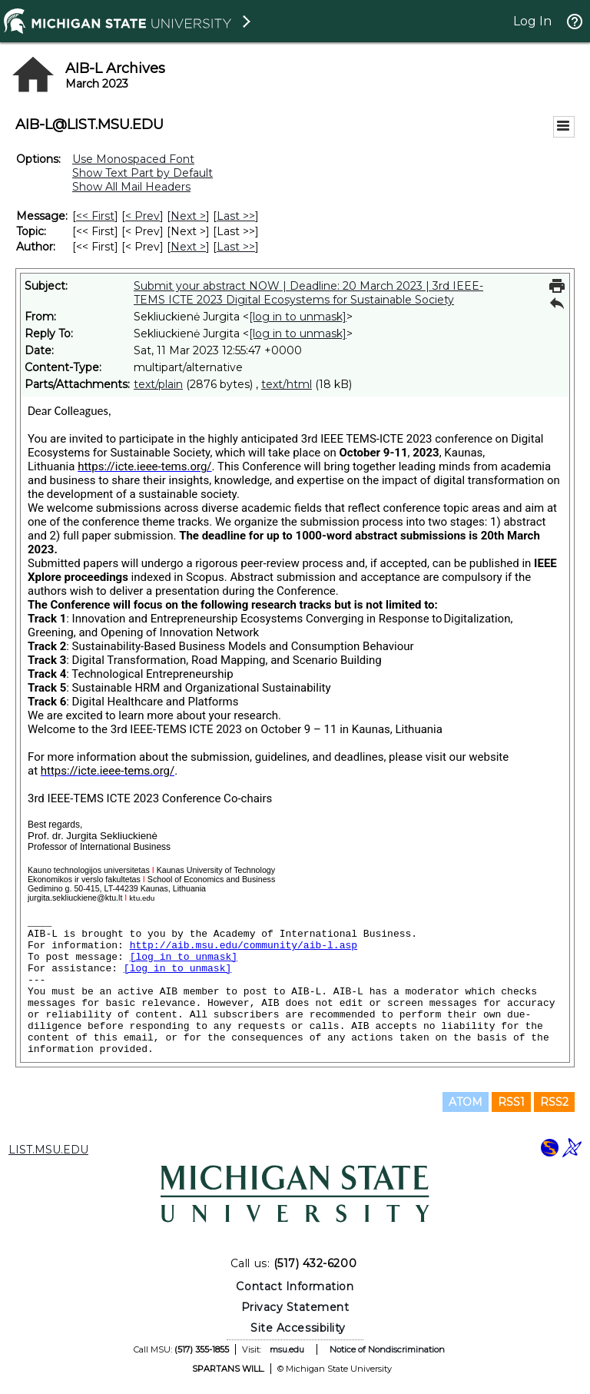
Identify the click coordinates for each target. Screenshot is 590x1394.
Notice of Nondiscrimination (387, 1349)
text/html (286, 384)
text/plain (158, 384)
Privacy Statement (295, 1307)
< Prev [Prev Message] (142, 216)
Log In (532, 21)
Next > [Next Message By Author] (188, 247)
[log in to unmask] (297, 317)
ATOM (465, 1102)
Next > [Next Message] (188, 216)
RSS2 (554, 1102)
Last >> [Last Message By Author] (236, 247)
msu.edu (287, 1349)
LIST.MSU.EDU (48, 1150)
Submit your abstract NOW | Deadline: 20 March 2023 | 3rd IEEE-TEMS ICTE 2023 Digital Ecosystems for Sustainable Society (308, 293)
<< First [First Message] (95, 216)
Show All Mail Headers (131, 187)
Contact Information (294, 1286)
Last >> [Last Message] (236, 216)
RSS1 (511, 1102)
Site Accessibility (298, 1328)
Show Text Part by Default (142, 173)
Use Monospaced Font (133, 159)
